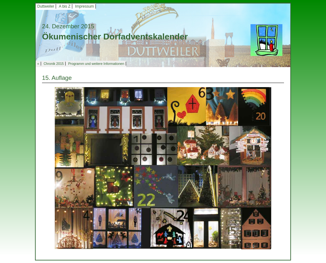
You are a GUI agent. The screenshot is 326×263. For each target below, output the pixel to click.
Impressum (84, 6)
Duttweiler (45, 6)
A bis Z (65, 6)
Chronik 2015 (54, 64)
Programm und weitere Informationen (96, 64)
